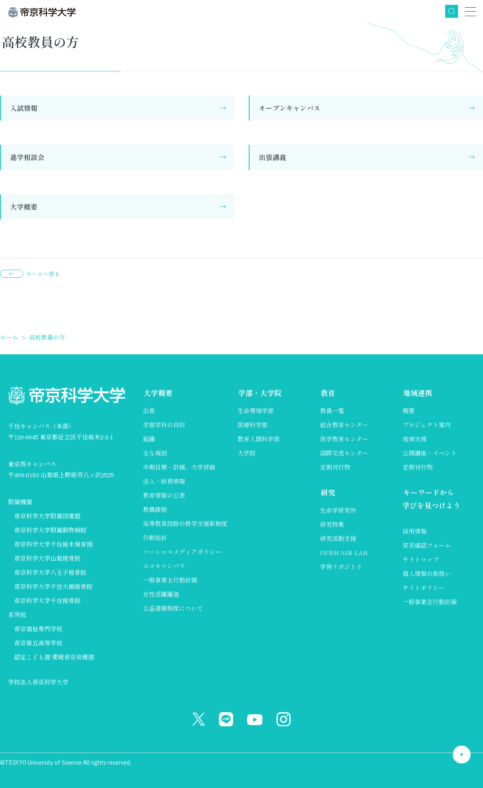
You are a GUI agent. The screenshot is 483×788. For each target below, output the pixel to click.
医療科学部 (252, 425)
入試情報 (23, 108)
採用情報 (414, 531)
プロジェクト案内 (426, 425)
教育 (327, 393)
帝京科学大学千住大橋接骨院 (53, 586)
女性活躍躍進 (161, 594)
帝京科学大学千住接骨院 (47, 600)
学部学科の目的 (164, 425)
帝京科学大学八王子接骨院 (50, 572)
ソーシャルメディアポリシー (182, 552)
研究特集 (332, 524)
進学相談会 (27, 157)
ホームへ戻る (43, 274)
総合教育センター (344, 425)
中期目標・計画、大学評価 (179, 467)
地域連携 (416, 393)
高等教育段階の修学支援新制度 (185, 524)
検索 (451, 11)
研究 (327, 493)
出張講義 (272, 157)
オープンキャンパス (289, 108)
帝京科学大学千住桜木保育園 (53, 544)
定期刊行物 (335, 467)
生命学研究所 (338, 510)
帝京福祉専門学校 (38, 628)
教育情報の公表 (164, 495)
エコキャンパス (164, 566)
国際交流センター (344, 453)
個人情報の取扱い (426, 574)
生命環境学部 (255, 411)
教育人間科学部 (258, 439)
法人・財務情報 (164, 481)
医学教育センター (344, 439)
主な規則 (155, 453)
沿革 (149, 411)
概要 (408, 411)
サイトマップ (420, 559)
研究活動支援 (338, 538)
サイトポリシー (423, 588)
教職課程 (155, 509)
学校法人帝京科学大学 (38, 682)
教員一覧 (332, 411)
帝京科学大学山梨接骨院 (47, 558)
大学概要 (23, 207)
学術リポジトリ (341, 567)
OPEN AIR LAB (343, 553)
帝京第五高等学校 (38, 642)
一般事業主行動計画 (170, 580)
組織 (149, 439)
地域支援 (414, 439)
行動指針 (155, 538)
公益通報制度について (173, 608)
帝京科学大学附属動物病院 (50, 530)
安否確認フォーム (426, 545)
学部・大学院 (259, 393)
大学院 (246, 453)
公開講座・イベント (429, 453)
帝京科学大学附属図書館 (47, 515)
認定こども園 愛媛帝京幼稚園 (54, 657)
